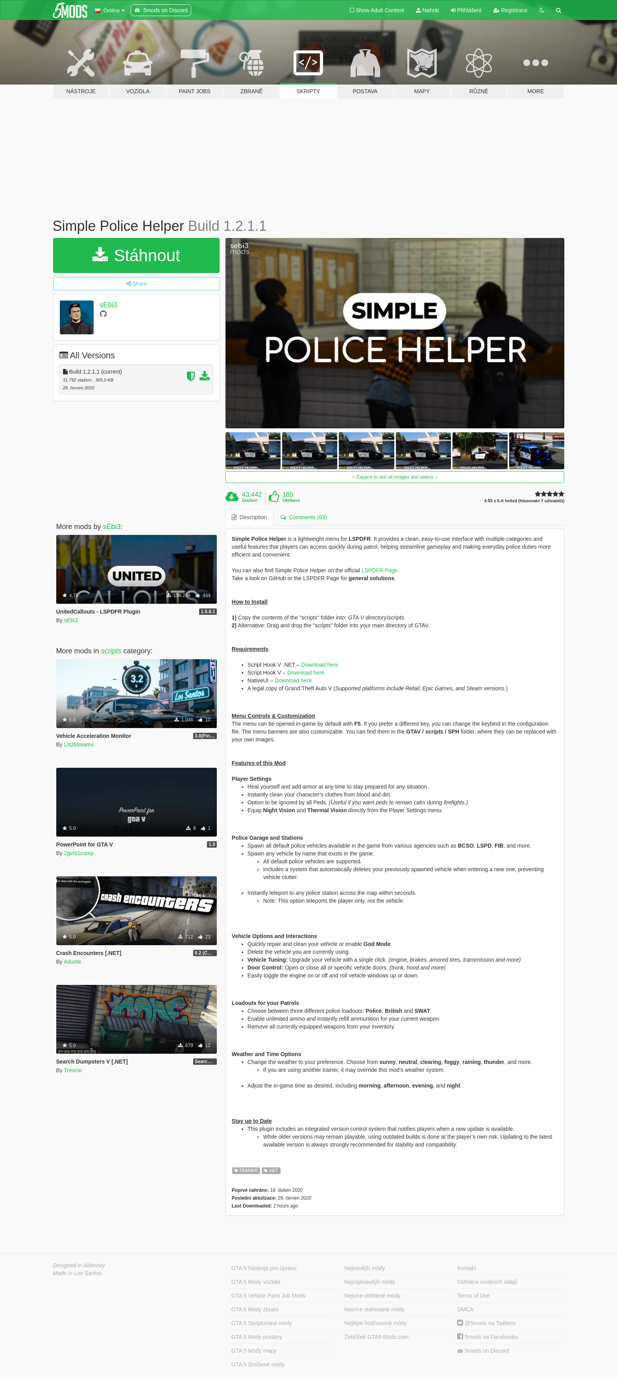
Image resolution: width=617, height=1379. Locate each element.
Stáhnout (136, 255)
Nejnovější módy (364, 1268)
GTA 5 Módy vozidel (255, 1282)
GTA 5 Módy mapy (254, 1351)
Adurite (72, 962)
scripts (111, 651)
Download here (319, 665)
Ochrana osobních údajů (487, 1282)
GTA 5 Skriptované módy (261, 1323)
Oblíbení (291, 500)
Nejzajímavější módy (369, 1282)
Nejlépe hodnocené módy (375, 1323)
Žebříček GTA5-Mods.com (376, 1337)
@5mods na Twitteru (486, 1323)
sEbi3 (108, 305)
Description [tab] (249, 517)
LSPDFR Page (380, 570)
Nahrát (427, 10)
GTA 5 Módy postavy (256, 1337)
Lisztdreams (79, 744)
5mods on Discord (483, 1351)
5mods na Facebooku (487, 1336)
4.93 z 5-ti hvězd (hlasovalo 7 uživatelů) (524, 501)
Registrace (510, 10)
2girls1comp (79, 853)
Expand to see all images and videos (395, 477)
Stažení (249, 500)
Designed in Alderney (79, 1265)
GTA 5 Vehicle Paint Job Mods (268, 1295)
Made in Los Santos (77, 1273)
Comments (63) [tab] (304, 517)
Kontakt (466, 1268)
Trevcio (72, 1070)
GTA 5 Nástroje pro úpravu (263, 1268)
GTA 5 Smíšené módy (258, 1364)
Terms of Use (473, 1295)
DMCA (465, 1309)
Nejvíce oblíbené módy (372, 1295)
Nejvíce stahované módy (374, 1309)
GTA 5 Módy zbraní (255, 1309)
